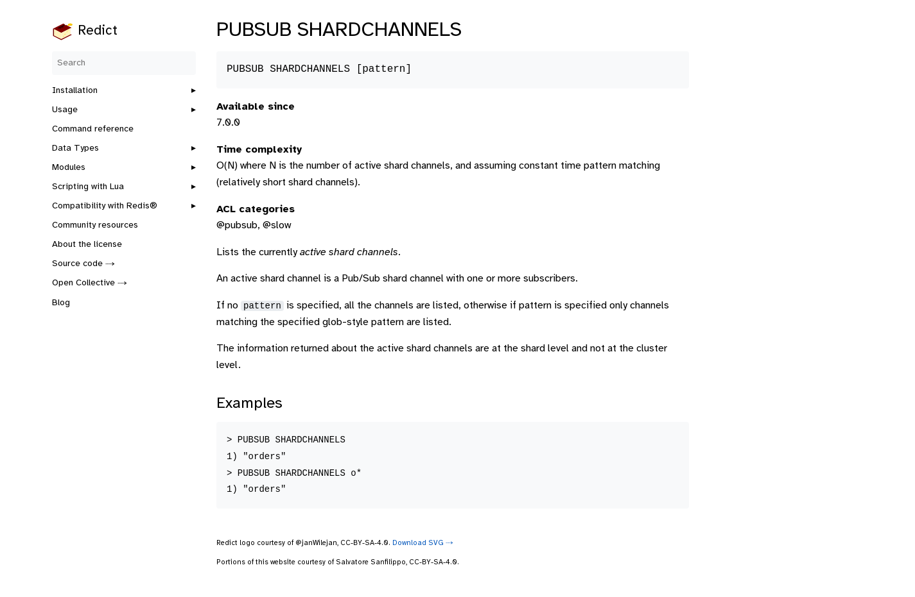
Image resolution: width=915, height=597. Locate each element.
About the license (87, 244)
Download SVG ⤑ (422, 543)
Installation (75, 91)
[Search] (124, 63)
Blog (61, 303)
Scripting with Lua (88, 187)
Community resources (95, 225)
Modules (68, 167)
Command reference (93, 129)
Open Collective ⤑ (89, 283)
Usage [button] (65, 110)
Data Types (75, 148)
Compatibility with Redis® (104, 206)
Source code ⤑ (83, 264)
